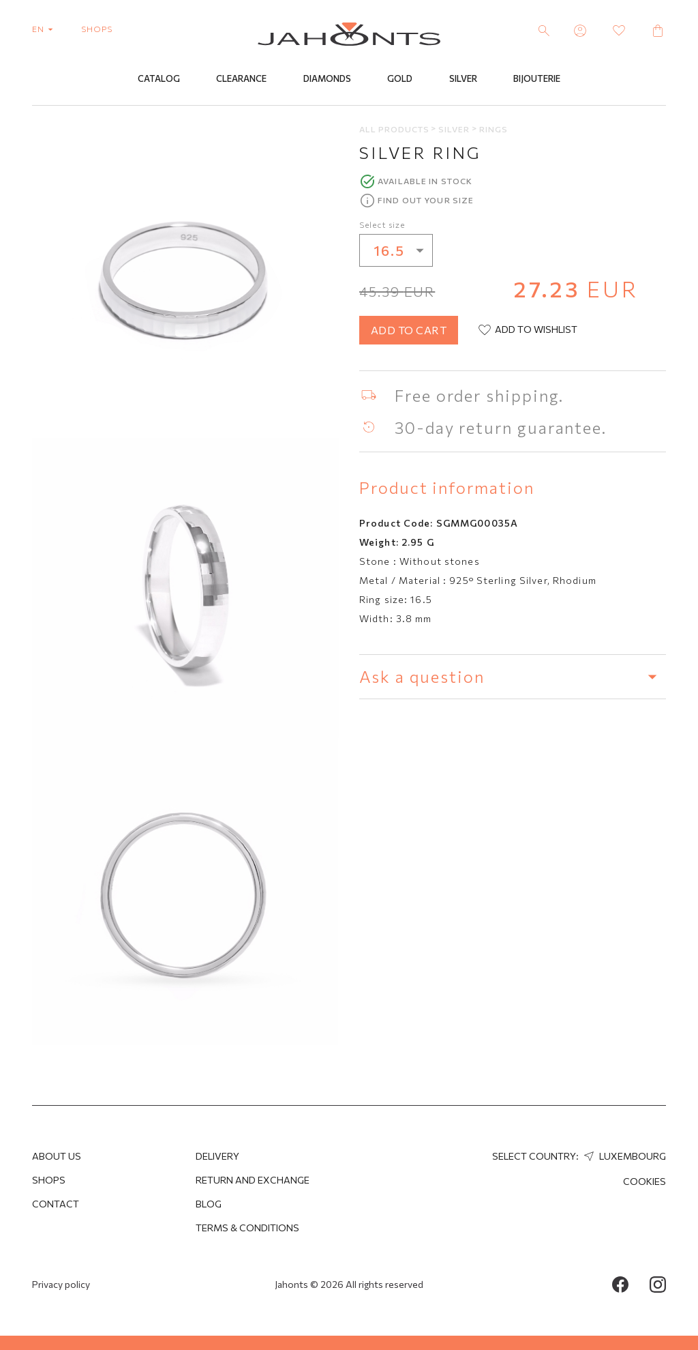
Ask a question (512, 677)
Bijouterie (536, 79)
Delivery (217, 1156)
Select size (382, 226)
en (45, 28)
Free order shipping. (479, 397)
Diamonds (327, 79)
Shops (48, 1180)
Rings (493, 129)
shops (96, 28)
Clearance (241, 79)
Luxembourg (623, 1156)
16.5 (403, 251)
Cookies (644, 1181)
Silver (463, 79)
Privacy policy (61, 1284)
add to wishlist (526, 331)
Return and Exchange (252, 1180)
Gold (399, 79)
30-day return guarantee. (501, 429)
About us (56, 1156)
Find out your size (426, 201)
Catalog (159, 79)
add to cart (408, 331)
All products (395, 129)
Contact (55, 1203)
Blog (209, 1203)
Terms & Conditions (247, 1227)
